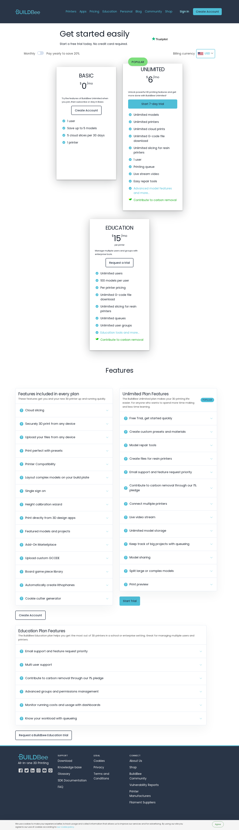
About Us (135, 761)
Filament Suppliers (142, 802)
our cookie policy (65, 827)
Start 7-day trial (152, 104)
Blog (139, 11)
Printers (71, 11)
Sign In (184, 11)
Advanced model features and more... (153, 190)
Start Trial (130, 601)
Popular (138, 62)
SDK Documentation (72, 780)
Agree (218, 824)
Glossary (64, 774)
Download (65, 761)
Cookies (99, 761)
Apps (83, 11)
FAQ (60, 787)
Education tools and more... (119, 333)
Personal (126, 11)
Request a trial (119, 263)
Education (110, 11)
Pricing (94, 11)
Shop (168, 11)
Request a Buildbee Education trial (43, 735)
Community (153, 11)
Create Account (207, 12)
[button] (64, 410)
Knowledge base (70, 767)
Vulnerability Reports (144, 785)
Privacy (99, 767)
